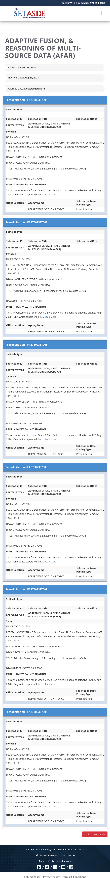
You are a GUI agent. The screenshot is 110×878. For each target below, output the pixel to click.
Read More (50, 194)
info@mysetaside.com (59, 861)
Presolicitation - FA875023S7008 (26, 100)
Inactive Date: (16, 77)
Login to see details (94, 834)
